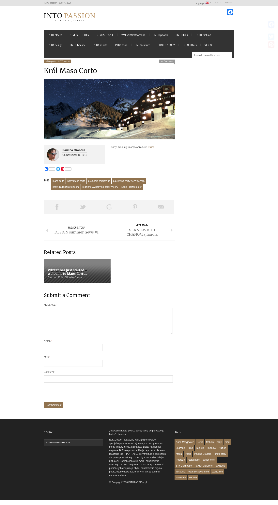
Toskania (180, 476)
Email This (161, 207)
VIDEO (208, 45)
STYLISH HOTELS (79, 35)
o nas (218, 2)
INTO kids (182, 35)
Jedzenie (180, 453)
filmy (219, 447)
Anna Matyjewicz (185, 447)
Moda (179, 459)
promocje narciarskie (99, 181)
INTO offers (190, 45)
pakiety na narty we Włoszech (129, 181)
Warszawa (217, 476)
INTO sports (100, 45)
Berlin (200, 447)
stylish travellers (204, 471)
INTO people (160, 35)
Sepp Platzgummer (131, 187)
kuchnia (212, 453)
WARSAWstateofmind (133, 35)
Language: (202, 3)
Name (48, 346)
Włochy (193, 482)
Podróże (180, 465)
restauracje (194, 465)
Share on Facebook (57, 207)
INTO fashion (203, 35)
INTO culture (142, 45)
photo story (220, 459)
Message (50, 305)
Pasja (188, 459)
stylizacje (220, 471)
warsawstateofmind (198, 476)
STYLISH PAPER (105, 35)
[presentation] (74, 399)
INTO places (55, 35)
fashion (210, 447)
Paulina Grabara (73, 150)
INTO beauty (77, 45)
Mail (47, 361)
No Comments (167, 62)
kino (191, 453)
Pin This (135, 207)
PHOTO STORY (166, 45)
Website (49, 377)
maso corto (58, 181)
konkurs (200, 453)
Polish (151, 147)
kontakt (228, 2)
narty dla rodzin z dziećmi (66, 187)
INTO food (121, 45)
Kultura (222, 453)
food (227, 447)
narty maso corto (76, 181)
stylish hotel (209, 465)
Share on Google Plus (109, 207)
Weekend (181, 482)
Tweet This (83, 207)
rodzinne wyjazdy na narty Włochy (100, 187)
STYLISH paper (184, 471)
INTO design (55, 45)
